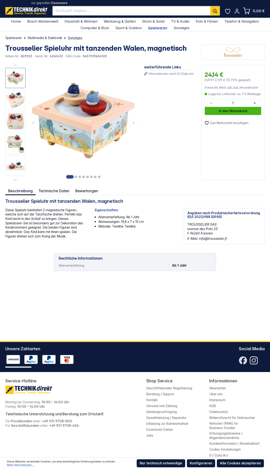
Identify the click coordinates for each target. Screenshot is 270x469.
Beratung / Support (160, 394)
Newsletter (217, 388)
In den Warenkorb (233, 111)
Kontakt (152, 400)
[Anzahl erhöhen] (254, 103)
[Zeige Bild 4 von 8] (83, 177)
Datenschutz (218, 412)
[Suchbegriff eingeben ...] (131, 11)
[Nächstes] (133, 123)
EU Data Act (218, 455)
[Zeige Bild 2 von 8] (76, 177)
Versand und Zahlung (161, 406)
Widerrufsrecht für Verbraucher (232, 418)
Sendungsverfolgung (161, 412)
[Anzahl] (232, 103)
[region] (72, 122)
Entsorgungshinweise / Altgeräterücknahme (225, 435)
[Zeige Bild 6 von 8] (91, 177)
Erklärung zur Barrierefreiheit (167, 424)
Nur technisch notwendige (161, 463)
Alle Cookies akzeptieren (240, 463)
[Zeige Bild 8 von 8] (99, 177)
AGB (212, 406)
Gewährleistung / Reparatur (166, 418)
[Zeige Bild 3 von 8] (79, 177)
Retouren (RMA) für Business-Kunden (223, 425)
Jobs (149, 436)
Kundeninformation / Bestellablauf (234, 444)
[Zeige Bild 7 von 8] (95, 177)
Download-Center (159, 430)
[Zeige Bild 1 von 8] (70, 177)
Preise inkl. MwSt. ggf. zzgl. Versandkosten (231, 87)
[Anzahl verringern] (211, 103)
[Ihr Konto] (237, 11)
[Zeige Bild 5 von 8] (87, 177)
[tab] (20, 190)
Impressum (217, 400)
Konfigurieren (201, 463)
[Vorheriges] (33, 123)
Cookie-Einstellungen (225, 449)
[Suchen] (215, 11)
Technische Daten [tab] (54, 190)
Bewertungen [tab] (87, 190)
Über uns (216, 394)
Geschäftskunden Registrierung (169, 388)
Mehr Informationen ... (20, 464)
